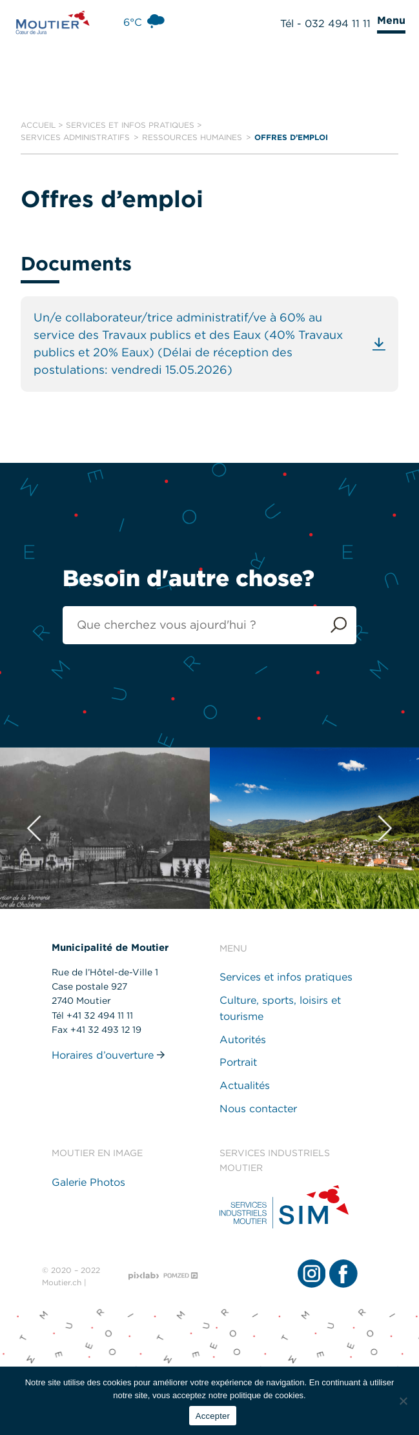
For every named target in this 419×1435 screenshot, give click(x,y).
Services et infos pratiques (130, 125)
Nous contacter (258, 1109)
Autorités (243, 1039)
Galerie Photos (88, 1182)
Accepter (213, 1416)
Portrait (238, 1063)
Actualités (245, 1085)
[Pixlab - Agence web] (144, 1276)
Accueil (38, 125)
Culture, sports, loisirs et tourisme (280, 1008)
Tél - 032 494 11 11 (325, 23)
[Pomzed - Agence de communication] (180, 1276)
